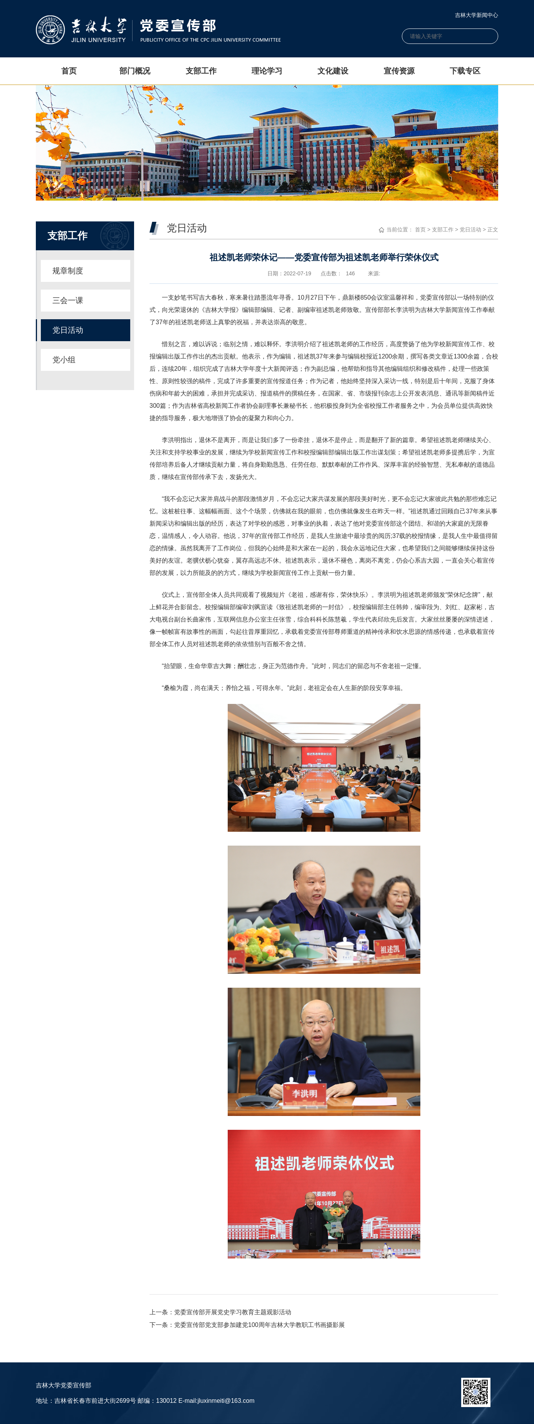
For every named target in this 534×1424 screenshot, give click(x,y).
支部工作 (201, 71)
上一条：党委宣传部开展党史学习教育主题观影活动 (220, 1312)
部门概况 (134, 71)
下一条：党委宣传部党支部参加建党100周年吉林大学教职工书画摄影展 (247, 1325)
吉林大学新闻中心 (476, 15)
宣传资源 (399, 71)
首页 (69, 71)
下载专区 (465, 71)
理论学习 (267, 71)
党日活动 (470, 229)
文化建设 (332, 71)
